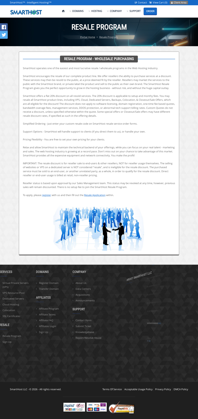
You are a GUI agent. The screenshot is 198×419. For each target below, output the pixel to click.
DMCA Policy (181, 389)
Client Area (180, 2)
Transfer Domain (37, 289)
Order (150, 11)
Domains (78, 11)
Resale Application (94, 195)
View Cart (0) (160, 2)
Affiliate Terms (36, 314)
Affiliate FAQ (35, 320)
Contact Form (72, 320)
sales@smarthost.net (153, 289)
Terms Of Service (112, 389)
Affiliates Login (36, 326)
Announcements (73, 300)
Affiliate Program (37, 308)
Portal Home (87, 37)
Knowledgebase (73, 332)
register (46, 195)
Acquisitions (71, 294)
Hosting (96, 11)
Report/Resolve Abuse (77, 338)
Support (135, 11)
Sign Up (32, 332)
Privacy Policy (163, 389)
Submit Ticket (72, 326)
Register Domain (37, 283)
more (153, 268)
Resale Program (108, 37)
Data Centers (71, 289)
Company (116, 11)
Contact (142, 2)
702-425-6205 (152, 297)
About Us (69, 283)
